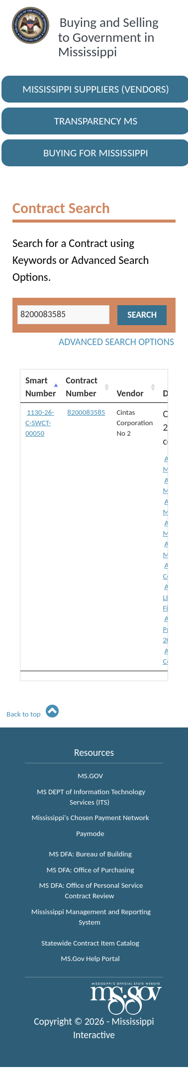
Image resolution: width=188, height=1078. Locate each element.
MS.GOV (90, 775)
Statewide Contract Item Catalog (90, 943)
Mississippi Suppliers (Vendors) (95, 89)
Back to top (32, 714)
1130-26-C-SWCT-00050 (39, 423)
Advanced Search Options (116, 342)
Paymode (90, 833)
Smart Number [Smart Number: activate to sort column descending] (40, 387)
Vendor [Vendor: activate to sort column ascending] (129, 393)
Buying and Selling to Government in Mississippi (108, 37)
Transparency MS (95, 121)
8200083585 (86, 412)
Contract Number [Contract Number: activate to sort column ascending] (81, 387)
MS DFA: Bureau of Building (90, 853)
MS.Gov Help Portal (90, 958)
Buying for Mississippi (95, 152)
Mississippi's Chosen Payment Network (90, 817)
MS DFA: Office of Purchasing (90, 869)
